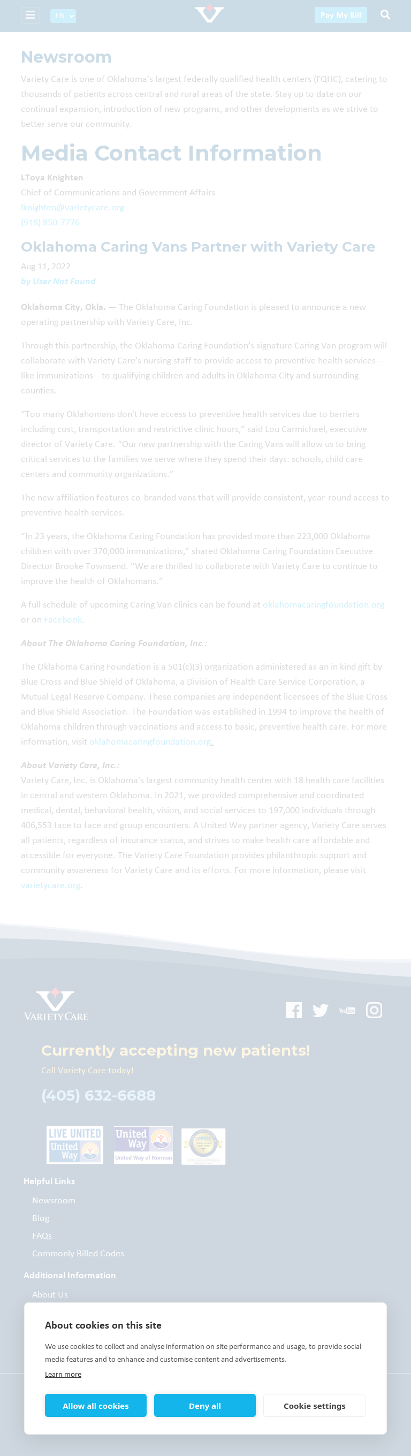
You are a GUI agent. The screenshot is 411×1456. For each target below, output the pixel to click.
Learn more (63, 1374)
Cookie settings (315, 1405)
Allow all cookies (96, 1405)
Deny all (205, 1405)
